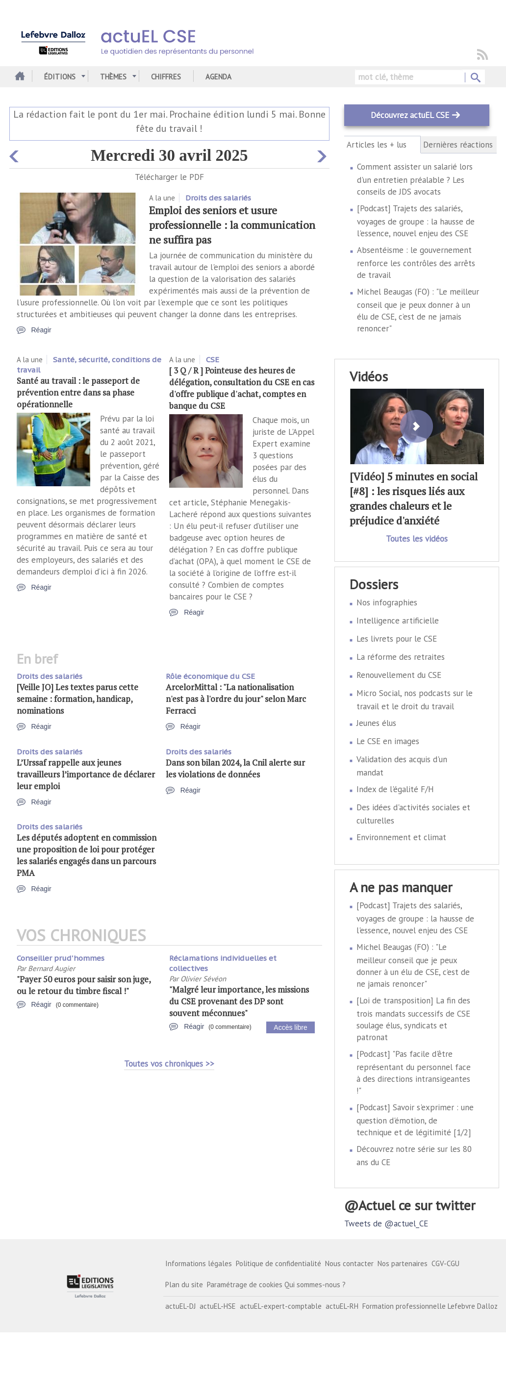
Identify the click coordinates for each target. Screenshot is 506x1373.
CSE (212, 359)
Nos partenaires (403, 1263)
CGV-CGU (445, 1263)
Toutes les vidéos (417, 538)
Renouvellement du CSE (398, 675)
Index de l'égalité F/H (395, 789)
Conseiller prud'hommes (60, 958)
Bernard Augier (51, 968)
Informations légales (198, 1263)
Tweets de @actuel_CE (386, 1223)
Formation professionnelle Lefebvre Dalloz (430, 1306)
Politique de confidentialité (278, 1263)
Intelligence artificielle (397, 620)
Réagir (41, 330)
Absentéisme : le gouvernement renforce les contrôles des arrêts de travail (416, 262)
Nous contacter (349, 1263)
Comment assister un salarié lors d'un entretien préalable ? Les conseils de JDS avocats (415, 179)
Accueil (18, 76)
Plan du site (184, 1284)
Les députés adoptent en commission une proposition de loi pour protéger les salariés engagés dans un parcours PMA (86, 855)
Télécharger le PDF (169, 177)
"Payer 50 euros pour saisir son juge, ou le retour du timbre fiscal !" (84, 985)
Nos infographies (386, 602)
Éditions (60, 76)
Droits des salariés (218, 197)
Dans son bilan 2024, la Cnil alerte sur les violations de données (235, 768)
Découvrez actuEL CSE (410, 115)
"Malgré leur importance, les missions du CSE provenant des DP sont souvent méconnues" (239, 1001)
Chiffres (166, 76)
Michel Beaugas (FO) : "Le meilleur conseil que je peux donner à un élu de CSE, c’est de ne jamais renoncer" (418, 310)
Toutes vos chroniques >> (169, 1063)
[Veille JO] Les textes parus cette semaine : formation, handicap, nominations (77, 698)
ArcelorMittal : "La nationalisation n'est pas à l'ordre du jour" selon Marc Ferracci (236, 698)
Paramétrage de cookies (244, 1284)
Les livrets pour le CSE (396, 638)
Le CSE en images (387, 741)
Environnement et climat (401, 837)
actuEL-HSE (218, 1306)
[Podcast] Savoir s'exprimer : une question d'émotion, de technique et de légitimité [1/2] (415, 1120)
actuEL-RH (342, 1306)
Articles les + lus (382, 144)
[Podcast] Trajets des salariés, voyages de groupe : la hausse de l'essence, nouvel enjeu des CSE (416, 221)
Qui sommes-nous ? (315, 1284)
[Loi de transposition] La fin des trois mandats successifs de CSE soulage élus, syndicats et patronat (413, 1019)
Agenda (218, 76)
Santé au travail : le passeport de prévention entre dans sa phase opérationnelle (78, 392)
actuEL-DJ (180, 1306)
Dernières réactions (458, 144)
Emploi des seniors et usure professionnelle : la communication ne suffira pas (232, 225)
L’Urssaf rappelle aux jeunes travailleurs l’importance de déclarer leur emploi (86, 774)
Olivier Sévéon (203, 978)
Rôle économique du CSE (210, 676)
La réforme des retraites (400, 656)
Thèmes (113, 76)
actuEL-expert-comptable (281, 1306)
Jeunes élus (376, 723)
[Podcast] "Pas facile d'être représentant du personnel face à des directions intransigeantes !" (413, 1072)
